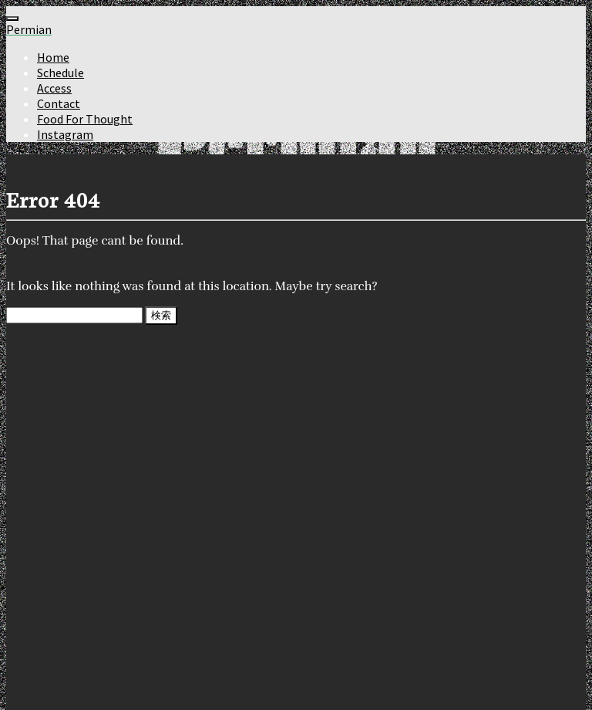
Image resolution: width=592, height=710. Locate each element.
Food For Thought (85, 119)
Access (54, 88)
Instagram (65, 134)
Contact (58, 103)
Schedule (60, 72)
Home (53, 57)
